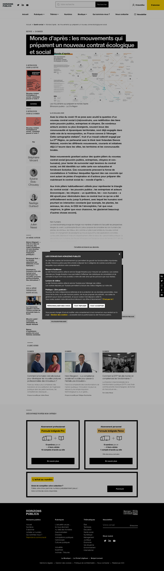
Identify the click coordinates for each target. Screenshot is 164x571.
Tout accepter (97, 306)
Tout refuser (80, 306)
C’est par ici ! (108, 299)
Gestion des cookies (59, 315)
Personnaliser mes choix (58, 306)
